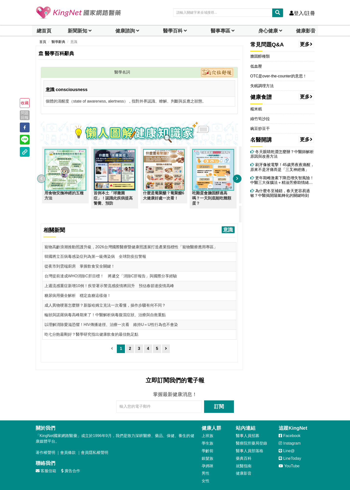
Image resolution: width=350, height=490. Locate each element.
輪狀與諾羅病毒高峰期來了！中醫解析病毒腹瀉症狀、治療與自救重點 (105, 301)
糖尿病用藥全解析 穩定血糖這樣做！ (77, 282)
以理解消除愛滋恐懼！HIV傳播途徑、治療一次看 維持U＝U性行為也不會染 (111, 311)
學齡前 (207, 437)
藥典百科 (244, 444)
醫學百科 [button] (173, 30)
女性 (205, 467)
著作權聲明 (45, 439)
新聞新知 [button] (77, 30)
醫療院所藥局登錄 (251, 429)
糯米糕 (256, 109)
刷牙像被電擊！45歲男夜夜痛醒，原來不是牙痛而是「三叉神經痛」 (282, 167)
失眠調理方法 (262, 86)
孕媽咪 (207, 452)
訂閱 (219, 392)
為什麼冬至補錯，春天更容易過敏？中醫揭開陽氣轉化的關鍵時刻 (280, 193)
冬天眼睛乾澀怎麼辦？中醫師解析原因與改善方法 (282, 154)
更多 (306, 44)
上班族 (207, 422)
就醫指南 (244, 452)
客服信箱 (46, 457)
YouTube (289, 452)
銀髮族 (207, 444)
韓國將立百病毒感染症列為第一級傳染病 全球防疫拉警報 (95, 242)
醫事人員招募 (247, 422)
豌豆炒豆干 (260, 128)
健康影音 (306, 30)
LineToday (290, 444)
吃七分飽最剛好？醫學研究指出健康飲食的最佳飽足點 (91, 320)
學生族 (207, 429)
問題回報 (25, 115)
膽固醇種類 (260, 56)
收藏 (25, 103)
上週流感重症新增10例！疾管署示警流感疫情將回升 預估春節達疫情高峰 (109, 272)
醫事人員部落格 (249, 437)
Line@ (287, 437)
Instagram (290, 429)
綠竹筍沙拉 (260, 119)
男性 (205, 459)
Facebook (289, 422)
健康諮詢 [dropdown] (125, 30)
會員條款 (68, 439)
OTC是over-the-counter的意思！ (278, 76)
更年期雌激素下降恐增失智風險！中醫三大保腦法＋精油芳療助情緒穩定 (282, 180)
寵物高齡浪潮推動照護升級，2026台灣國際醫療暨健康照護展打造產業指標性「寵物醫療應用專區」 (131, 233)
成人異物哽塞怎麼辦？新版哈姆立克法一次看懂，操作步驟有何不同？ (105, 291)
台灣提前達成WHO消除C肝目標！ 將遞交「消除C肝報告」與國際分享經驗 (110, 262)
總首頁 (44, 30)
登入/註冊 (302, 13)
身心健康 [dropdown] (268, 30)
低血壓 (256, 66)
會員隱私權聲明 (94, 439)
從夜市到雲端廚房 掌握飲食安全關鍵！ (79, 252)
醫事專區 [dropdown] (220, 30)
